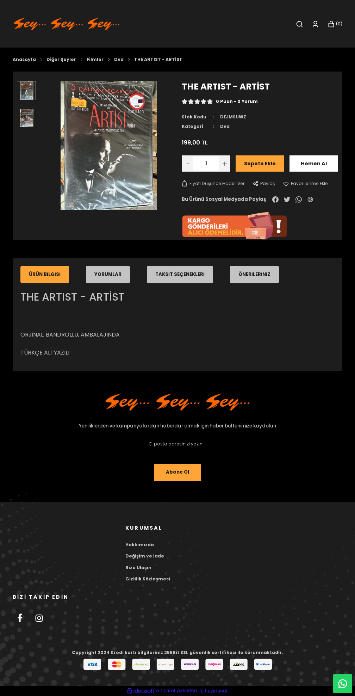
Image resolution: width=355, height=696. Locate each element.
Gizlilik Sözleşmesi (147, 579)
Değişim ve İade (144, 556)
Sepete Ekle (260, 163)
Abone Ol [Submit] (177, 472)
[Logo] (66, 23)
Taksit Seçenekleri (180, 274)
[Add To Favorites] (305, 183)
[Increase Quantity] (224, 163)
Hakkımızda (139, 545)
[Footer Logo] (177, 402)
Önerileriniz (254, 274)
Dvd (225, 126)
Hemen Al (314, 163)
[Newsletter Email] (177, 444)
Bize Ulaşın (138, 568)
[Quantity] (206, 163)
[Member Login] (315, 24)
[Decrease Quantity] (187, 163)
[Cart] (335, 24)
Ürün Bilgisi (45, 274)
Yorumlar (108, 274)
